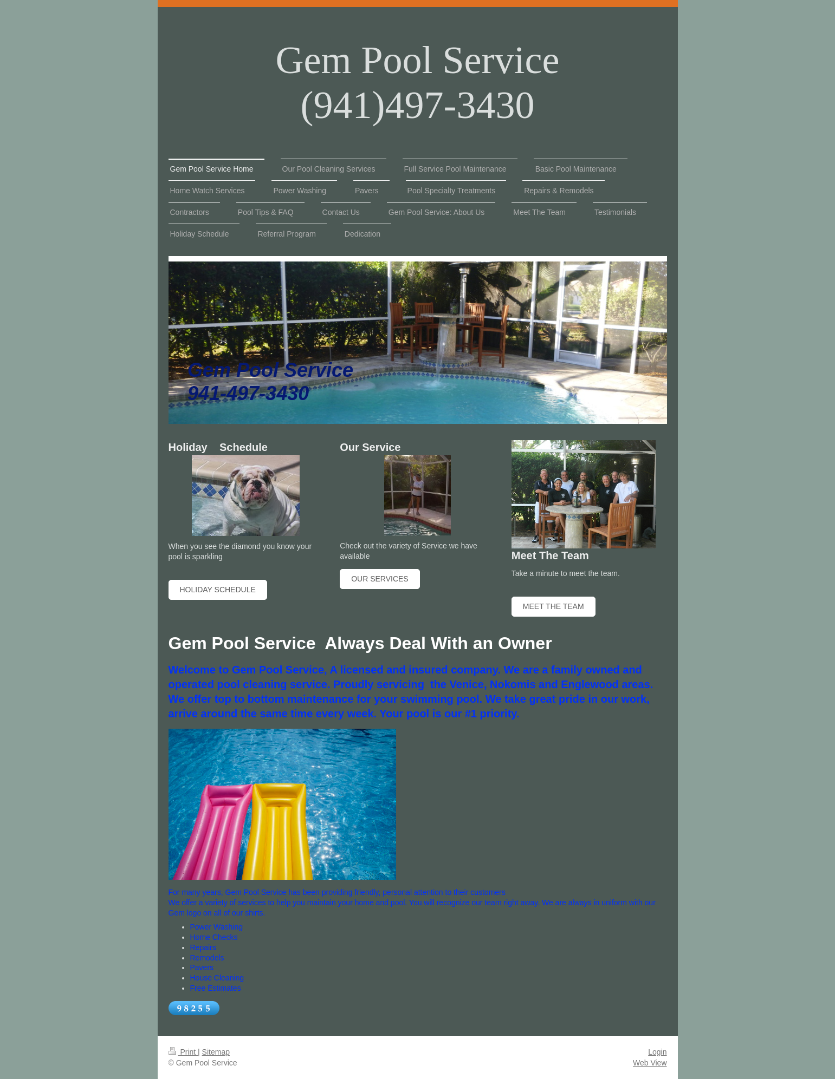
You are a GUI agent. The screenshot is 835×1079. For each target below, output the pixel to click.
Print (183, 1052)
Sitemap (216, 1052)
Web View (650, 1062)
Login (657, 1052)
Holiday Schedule (218, 589)
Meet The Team (553, 606)
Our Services (380, 578)
